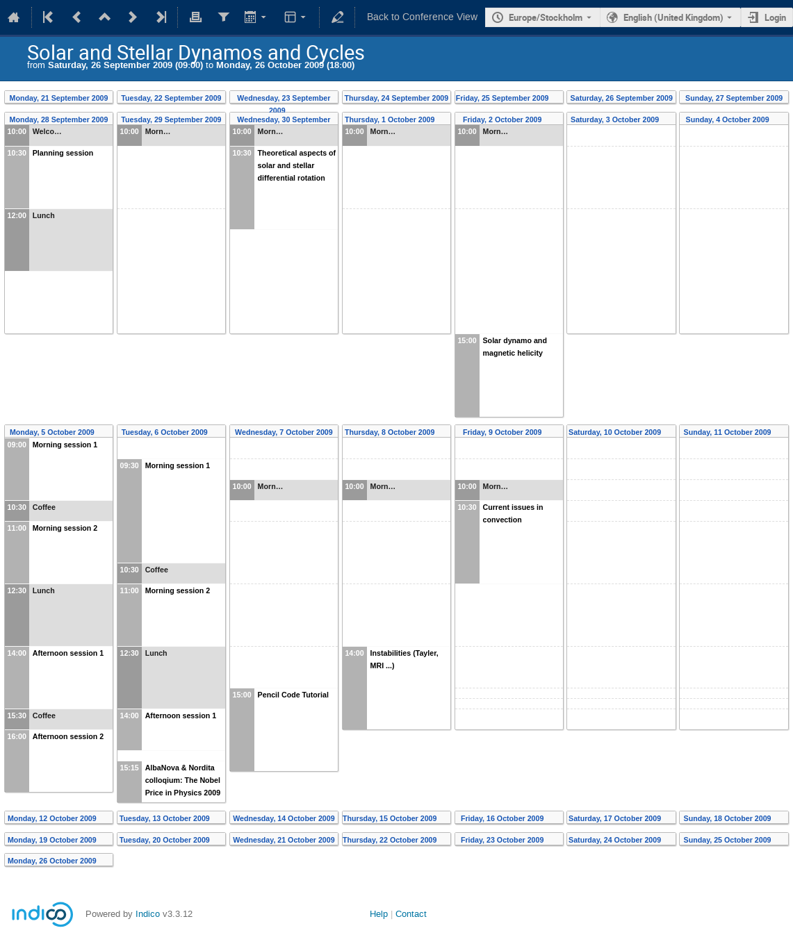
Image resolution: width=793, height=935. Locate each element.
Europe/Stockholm (545, 17)
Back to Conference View (422, 17)
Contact (411, 914)
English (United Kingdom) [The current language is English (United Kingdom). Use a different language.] (673, 17)
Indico (148, 914)
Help (379, 914)
